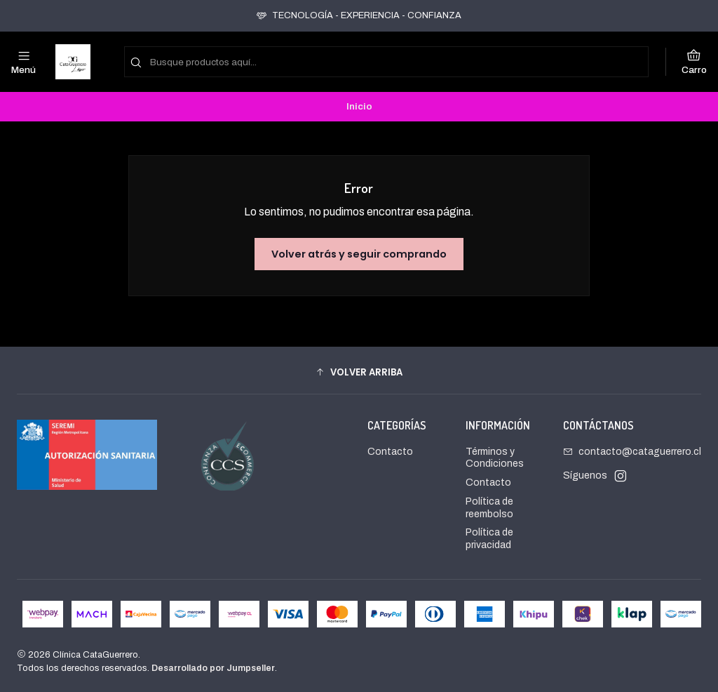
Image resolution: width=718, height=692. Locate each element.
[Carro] (694, 61)
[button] (359, 372)
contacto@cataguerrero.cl (632, 451)
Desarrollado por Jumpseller (213, 668)
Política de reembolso (489, 507)
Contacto (390, 451)
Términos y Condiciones (495, 458)
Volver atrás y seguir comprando (359, 254)
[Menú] (23, 61)
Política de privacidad (489, 538)
